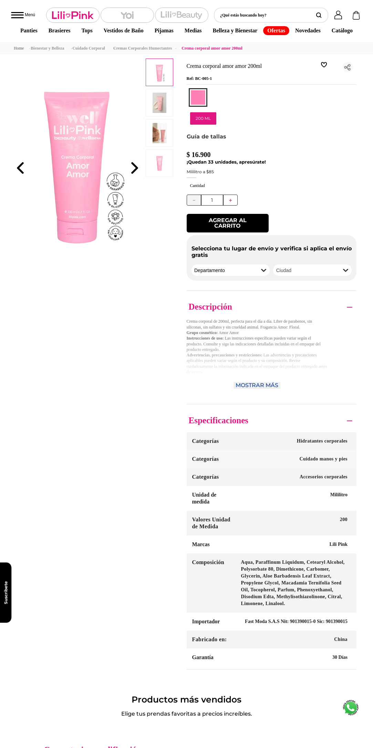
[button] (198, 38)
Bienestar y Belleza (47, 6)
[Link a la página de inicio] (18, 6)
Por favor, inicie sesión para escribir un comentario (235, 318)
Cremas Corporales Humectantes (142, 6)
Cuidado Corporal (88, 6)
